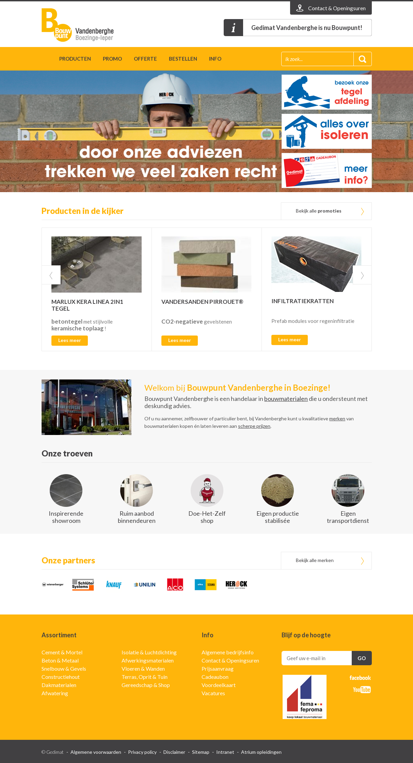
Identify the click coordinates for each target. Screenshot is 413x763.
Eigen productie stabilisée (277, 517)
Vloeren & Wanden (143, 668)
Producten (75, 59)
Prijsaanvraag (218, 668)
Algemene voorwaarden (95, 752)
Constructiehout (61, 676)
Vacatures (213, 693)
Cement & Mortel (62, 652)
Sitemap (200, 752)
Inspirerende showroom (66, 517)
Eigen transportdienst (348, 517)
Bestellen (183, 59)
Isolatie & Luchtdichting (149, 652)
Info (215, 59)
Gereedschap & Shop (146, 685)
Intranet (225, 752)
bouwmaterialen (286, 398)
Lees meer (69, 340)
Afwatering (55, 693)
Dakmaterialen (59, 685)
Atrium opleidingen (261, 752)
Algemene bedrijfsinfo (228, 652)
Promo (112, 59)
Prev (51, 274)
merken (337, 418)
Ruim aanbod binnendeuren (137, 517)
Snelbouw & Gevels (64, 668)
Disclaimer (174, 752)
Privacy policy (142, 752)
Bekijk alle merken (315, 560)
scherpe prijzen (254, 426)
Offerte (145, 59)
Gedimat (81, 25)
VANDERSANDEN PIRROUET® (202, 301)
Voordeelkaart (219, 685)
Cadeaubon (215, 676)
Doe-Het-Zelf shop (207, 517)
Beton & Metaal (60, 660)
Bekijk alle (318, 211)
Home (44, 60)
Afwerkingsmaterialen (148, 660)
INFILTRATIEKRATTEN (302, 301)
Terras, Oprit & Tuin (145, 676)
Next (362, 274)
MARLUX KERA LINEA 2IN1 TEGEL (87, 305)
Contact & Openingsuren (230, 660)
